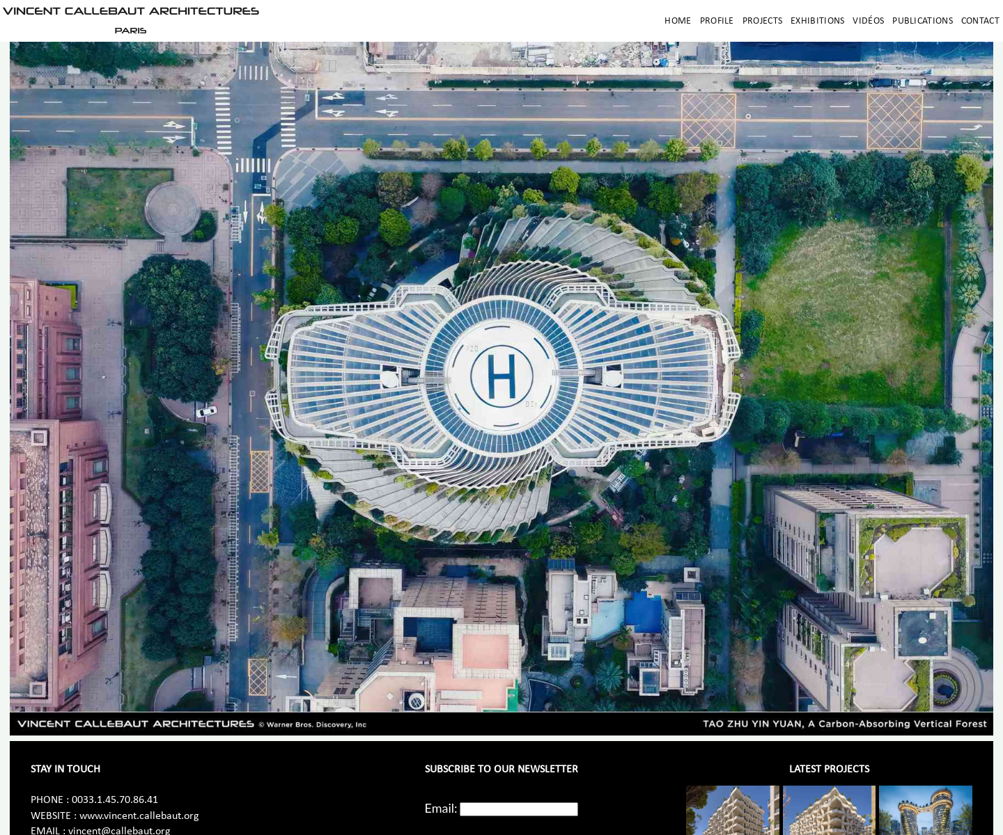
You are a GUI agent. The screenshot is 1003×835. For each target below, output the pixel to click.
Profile (717, 21)
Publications (922, 21)
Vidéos (868, 21)
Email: (441, 808)
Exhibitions (817, 21)
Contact (980, 21)
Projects (762, 21)
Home (677, 21)
